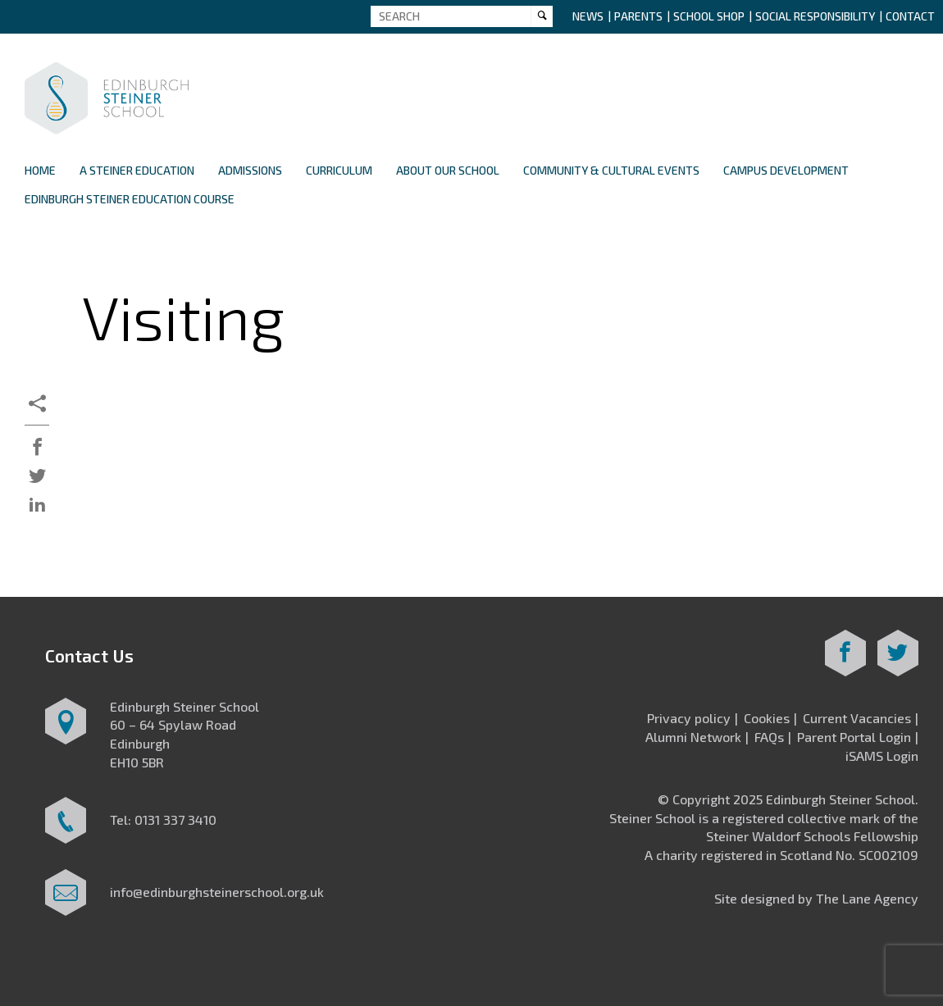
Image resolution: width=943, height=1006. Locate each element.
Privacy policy (689, 718)
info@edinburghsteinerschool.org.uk (217, 891)
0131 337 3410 (175, 819)
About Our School (447, 170)
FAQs (769, 736)
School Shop (709, 16)
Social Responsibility (815, 16)
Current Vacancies (857, 718)
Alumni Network (693, 736)
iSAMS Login (881, 755)
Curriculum (339, 170)
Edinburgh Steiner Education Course (130, 199)
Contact (910, 16)
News (588, 16)
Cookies (767, 718)
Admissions (250, 170)
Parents (638, 16)
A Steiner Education (137, 170)
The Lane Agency (867, 898)
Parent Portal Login (854, 736)
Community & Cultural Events (611, 170)
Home (40, 170)
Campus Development (786, 170)
